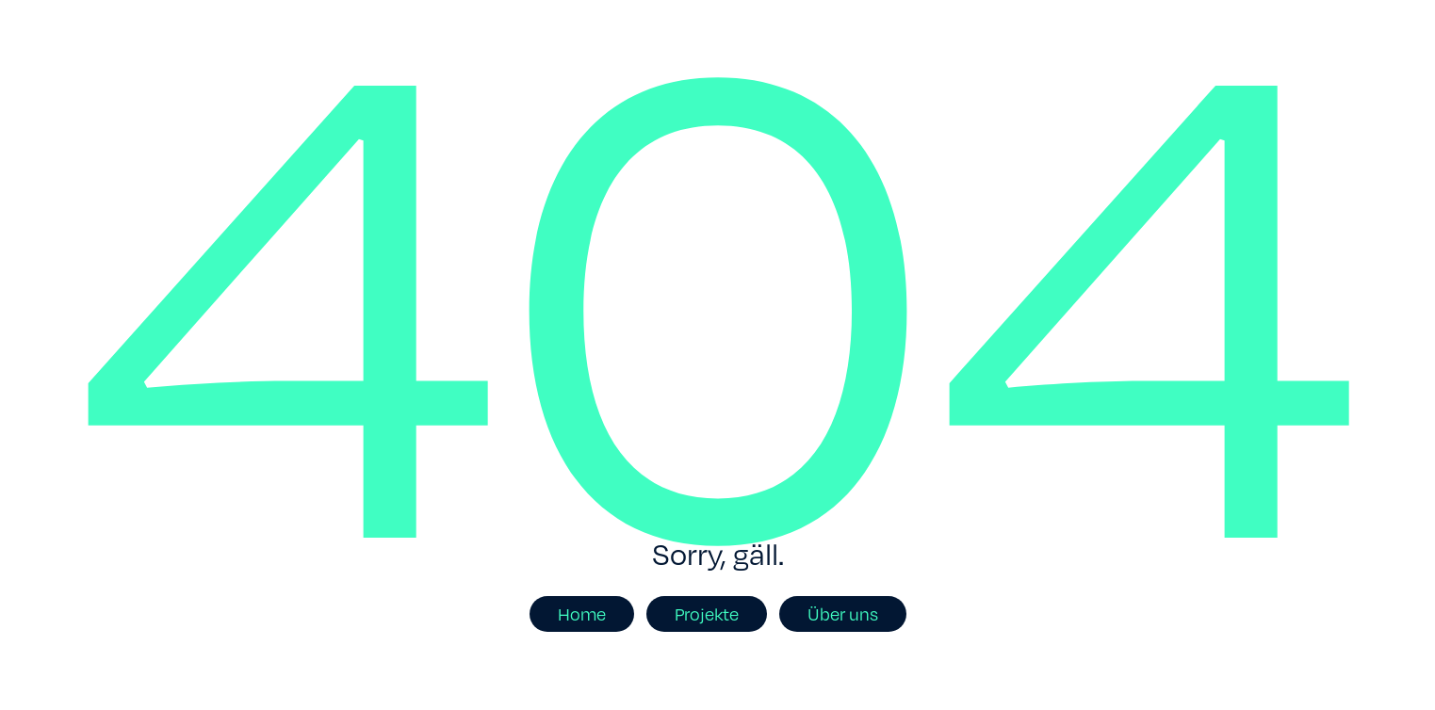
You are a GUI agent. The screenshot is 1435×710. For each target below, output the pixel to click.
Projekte (707, 613)
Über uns (842, 613)
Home (582, 613)
